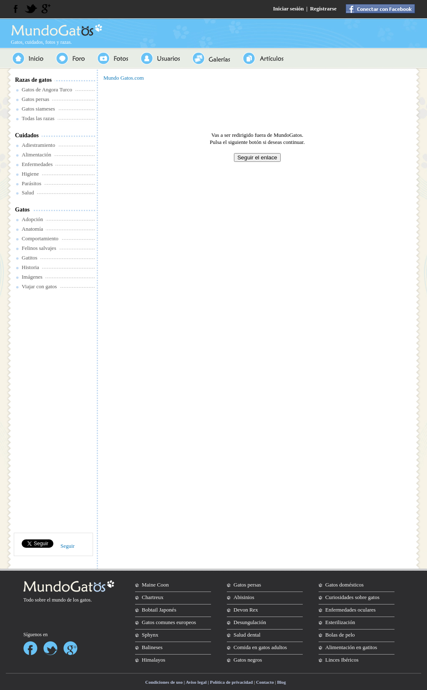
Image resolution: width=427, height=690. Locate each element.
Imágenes (32, 277)
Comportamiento (40, 238)
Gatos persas (35, 99)
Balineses (152, 647)
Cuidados (27, 135)
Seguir (67, 546)
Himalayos (153, 660)
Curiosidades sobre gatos (352, 597)
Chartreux (152, 597)
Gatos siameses (38, 109)
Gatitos (30, 257)
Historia (30, 267)
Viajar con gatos (39, 286)
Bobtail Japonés (159, 610)
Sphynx (150, 635)
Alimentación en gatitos (351, 647)
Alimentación (36, 154)
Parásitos (31, 183)
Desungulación (250, 622)
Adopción (32, 219)
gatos (85, 600)
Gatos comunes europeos (169, 622)
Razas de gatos (33, 80)
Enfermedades (37, 164)
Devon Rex (246, 610)
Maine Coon (155, 585)
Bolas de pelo (340, 635)
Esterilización (340, 622)
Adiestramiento (38, 145)
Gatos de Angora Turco (47, 89)
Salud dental (247, 635)
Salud (28, 192)
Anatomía (32, 229)
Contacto (265, 682)
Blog (281, 682)
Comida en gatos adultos (260, 647)
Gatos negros (248, 660)
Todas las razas (38, 118)
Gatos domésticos (344, 585)
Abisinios (244, 597)
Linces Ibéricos (342, 660)
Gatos (22, 209)
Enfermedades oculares (350, 610)
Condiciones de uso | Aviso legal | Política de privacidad (199, 682)
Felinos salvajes (39, 248)
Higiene (30, 174)
